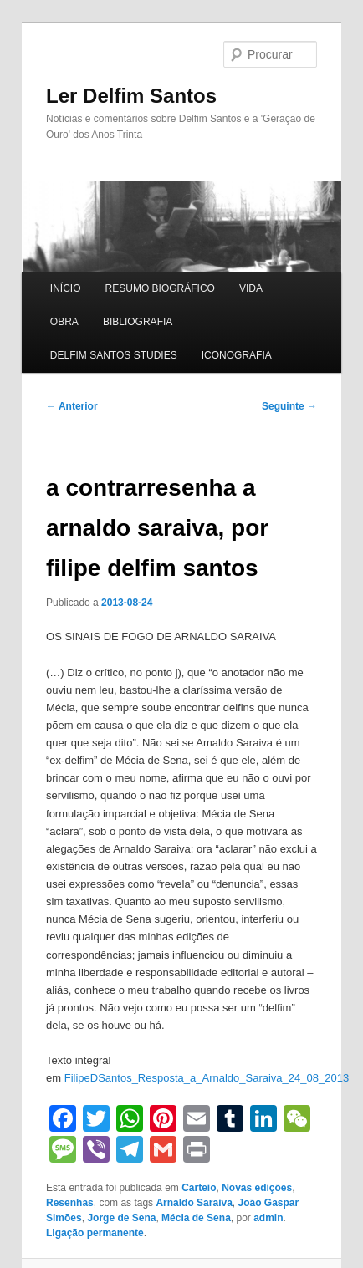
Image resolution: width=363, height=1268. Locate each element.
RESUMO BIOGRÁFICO (160, 288)
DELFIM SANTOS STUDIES (113, 355)
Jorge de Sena (121, 1218)
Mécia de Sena (196, 1218)
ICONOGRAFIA (237, 355)
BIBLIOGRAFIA (137, 322)
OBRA (64, 322)
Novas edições (257, 1188)
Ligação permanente (95, 1233)
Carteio (199, 1188)
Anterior (72, 406)
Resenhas (70, 1203)
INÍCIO (65, 288)
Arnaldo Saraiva (194, 1203)
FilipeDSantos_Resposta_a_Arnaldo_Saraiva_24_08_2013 (206, 1078)
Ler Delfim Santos (131, 95)
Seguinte (289, 406)
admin (268, 1218)
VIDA (251, 288)
